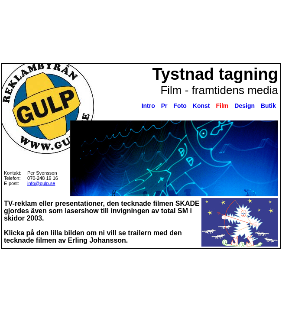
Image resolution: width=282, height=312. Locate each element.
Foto (180, 105)
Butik (268, 105)
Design (244, 105)
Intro (148, 105)
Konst (201, 105)
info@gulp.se (41, 183)
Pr (164, 105)
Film (222, 105)
